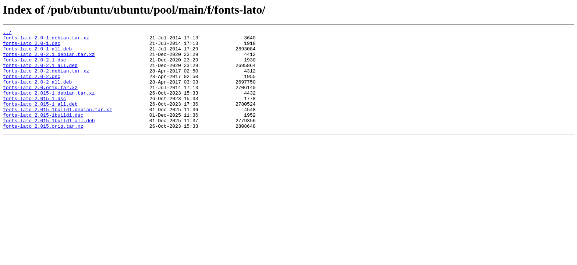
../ (7, 33)
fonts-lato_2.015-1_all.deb (40, 119)
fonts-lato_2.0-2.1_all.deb (40, 73)
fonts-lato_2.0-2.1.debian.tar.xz (49, 59)
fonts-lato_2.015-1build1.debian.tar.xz (57, 126)
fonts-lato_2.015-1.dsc (34, 112)
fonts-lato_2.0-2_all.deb (37, 92)
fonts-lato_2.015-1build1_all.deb (49, 139)
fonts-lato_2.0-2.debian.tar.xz (46, 79)
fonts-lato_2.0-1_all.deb (37, 53)
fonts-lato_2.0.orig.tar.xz (40, 99)
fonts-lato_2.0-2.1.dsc (34, 66)
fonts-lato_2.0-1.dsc (31, 46)
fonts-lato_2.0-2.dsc (31, 86)
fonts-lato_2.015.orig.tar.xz (43, 145)
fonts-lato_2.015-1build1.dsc (43, 132)
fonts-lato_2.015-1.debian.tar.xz (49, 106)
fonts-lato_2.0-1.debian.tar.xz (46, 39)
